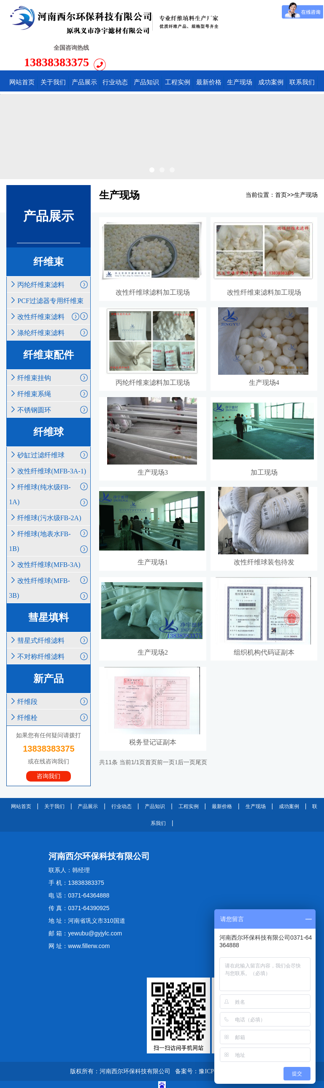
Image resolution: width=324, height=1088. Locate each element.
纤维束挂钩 (48, 345)
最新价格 (222, 774)
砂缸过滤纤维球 (48, 422)
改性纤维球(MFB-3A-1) (48, 440)
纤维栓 (48, 684)
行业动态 (121, 774)
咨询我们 (48, 744)
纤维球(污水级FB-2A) (48, 487)
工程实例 (188, 774)
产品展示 (88, 774)
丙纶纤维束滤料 (48, 251)
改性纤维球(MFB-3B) (48, 557)
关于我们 (54, 774)
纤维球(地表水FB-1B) (48, 510)
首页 (281, 163)
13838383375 (267, 20)
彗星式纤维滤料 (48, 607)
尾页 (201, 735)
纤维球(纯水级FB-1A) (48, 463)
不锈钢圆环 (48, 377)
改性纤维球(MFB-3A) (48, 533)
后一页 (186, 735)
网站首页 (21, 774)
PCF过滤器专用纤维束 (48, 270)
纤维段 (48, 668)
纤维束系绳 (48, 361)
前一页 (166, 735)
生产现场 (306, 163)
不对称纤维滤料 (48, 623)
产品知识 (155, 774)
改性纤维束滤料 (44, 284)
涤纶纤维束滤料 (48, 300)
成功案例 (289, 774)
